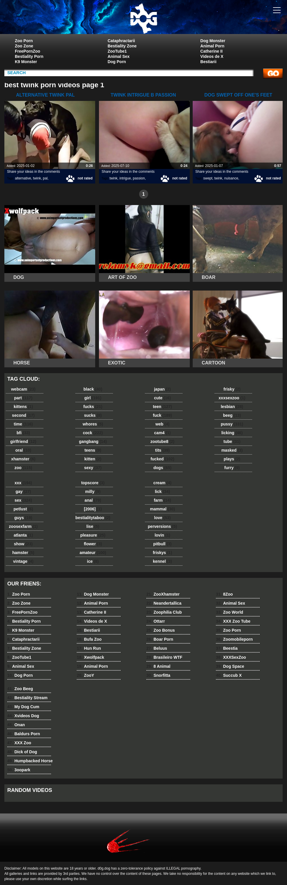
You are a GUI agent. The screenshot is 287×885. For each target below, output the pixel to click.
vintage (23, 561)
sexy (93, 467)
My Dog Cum (23, 706)
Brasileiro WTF (164, 657)
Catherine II (211, 51)
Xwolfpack (90, 657)
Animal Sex (119, 56)
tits (162, 450)
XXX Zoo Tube (233, 621)
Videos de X (211, 56)
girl (92, 398)
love (162, 517)
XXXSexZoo (231, 657)
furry (232, 467)
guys (23, 517)
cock (93, 432)
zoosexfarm (23, 526)
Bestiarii (208, 61)
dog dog (143, 18)
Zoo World (229, 612)
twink (37, 178)
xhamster (23, 459)
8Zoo (224, 594)
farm (162, 500)
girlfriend (23, 441)
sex (23, 500)
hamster (23, 552)
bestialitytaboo (92, 517)
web (162, 424)
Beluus (156, 648)
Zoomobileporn (234, 639)
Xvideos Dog (23, 715)
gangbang (93, 441)
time (23, 424)
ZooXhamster (163, 594)
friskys (162, 552)
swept (207, 178)
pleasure (92, 535)
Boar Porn (159, 639)
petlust (23, 509)
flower (93, 544)
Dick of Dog (22, 751)
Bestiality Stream (27, 697)
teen (162, 406)
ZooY (85, 675)
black (93, 389)
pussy (232, 424)
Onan (16, 724)
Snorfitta (158, 675)
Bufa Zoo (89, 639)
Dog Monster (212, 40)
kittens (23, 406)
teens (92, 450)
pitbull (162, 544)
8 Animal (158, 666)
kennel (162, 561)
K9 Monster (26, 61)
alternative (23, 178)
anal (93, 500)
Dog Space (230, 666)
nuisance (231, 178)
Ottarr (155, 621)
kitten (92, 459)
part (23, 398)
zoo (23, 467)
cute (162, 398)
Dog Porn (117, 61)
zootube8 (162, 441)
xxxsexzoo (232, 398)
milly (93, 491)
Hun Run (89, 648)
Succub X (229, 675)
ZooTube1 (117, 51)
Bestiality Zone (122, 46)
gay (23, 491)
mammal (162, 509)
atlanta (23, 535)
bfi (23, 432)
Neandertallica (163, 603)
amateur (92, 552)
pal (45, 178)
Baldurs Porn (23, 733)
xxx (23, 482)
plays (232, 459)
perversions (162, 526)
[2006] (93, 509)
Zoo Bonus (160, 630)
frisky (232, 389)
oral (23, 450)
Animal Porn (212, 46)
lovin (162, 535)
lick (162, 491)
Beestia (227, 648)
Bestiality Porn (29, 56)
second (23, 415)
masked (231, 450)
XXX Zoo (19, 742)
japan (162, 389)
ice (93, 561)
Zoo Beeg (20, 688)
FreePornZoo (27, 51)
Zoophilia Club (164, 612)
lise (92, 526)
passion (139, 178)
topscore (92, 482)
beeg (232, 415)
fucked (162, 459)
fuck (162, 415)
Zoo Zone (24, 46)
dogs (162, 467)
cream (162, 482)
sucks (93, 415)
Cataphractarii (121, 40)
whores (93, 424)
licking (231, 432)
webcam (23, 389)
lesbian (232, 406)
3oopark (18, 770)
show (23, 544)
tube (232, 441)
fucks (92, 406)
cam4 (162, 432)
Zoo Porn (24, 40)
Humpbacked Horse (30, 760)
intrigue (125, 178)
